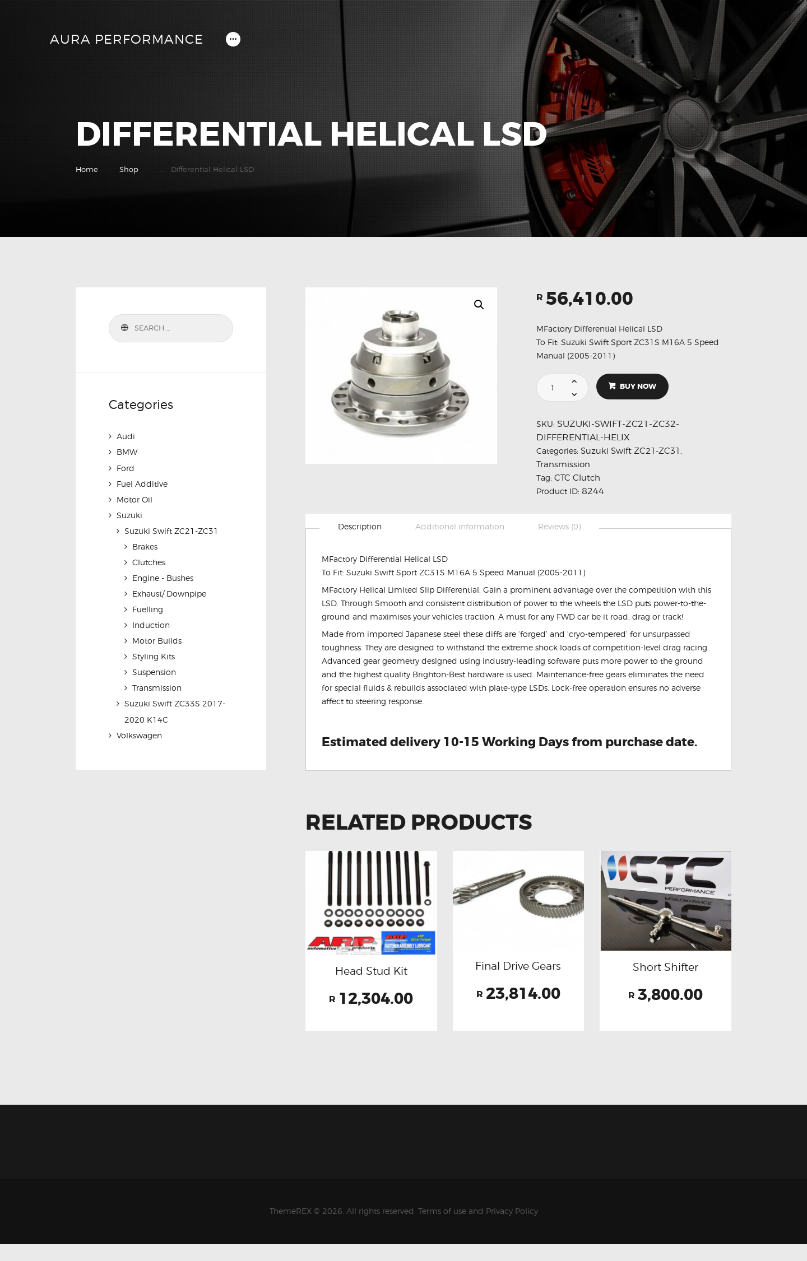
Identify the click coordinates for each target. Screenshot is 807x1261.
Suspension (154, 671)
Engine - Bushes (162, 577)
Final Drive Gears (518, 976)
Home (87, 169)
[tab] (360, 527)
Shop (128, 169)
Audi (126, 436)
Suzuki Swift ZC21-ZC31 (633, 450)
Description (360, 527)
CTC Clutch (578, 477)
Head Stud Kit (371, 973)
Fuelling (147, 608)
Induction (151, 624)
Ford (125, 467)
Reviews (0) (562, 527)
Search (123, 328)
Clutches (148, 561)
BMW (127, 452)
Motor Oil (134, 499)
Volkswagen (139, 734)
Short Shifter (665, 969)
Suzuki (129, 514)
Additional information (461, 527)
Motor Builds (157, 640)
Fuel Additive (142, 483)
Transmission (564, 464)
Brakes (144, 546)
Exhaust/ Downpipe (169, 593)
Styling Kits (153, 655)
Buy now (638, 387)
